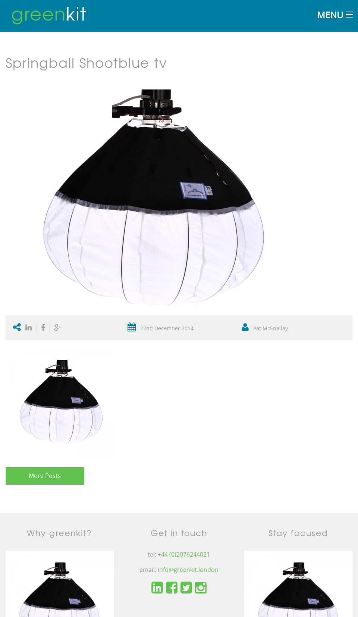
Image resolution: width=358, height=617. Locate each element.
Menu (330, 15)
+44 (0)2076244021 (184, 554)
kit (49, 13)
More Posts (45, 476)
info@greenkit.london (188, 570)
